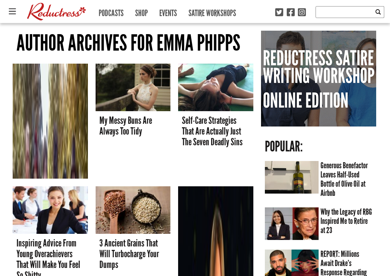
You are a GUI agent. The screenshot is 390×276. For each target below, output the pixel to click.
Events (168, 11)
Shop (141, 11)
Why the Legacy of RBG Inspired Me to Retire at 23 (346, 221)
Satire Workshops (212, 11)
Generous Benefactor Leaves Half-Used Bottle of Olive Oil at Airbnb (344, 179)
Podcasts (111, 11)
